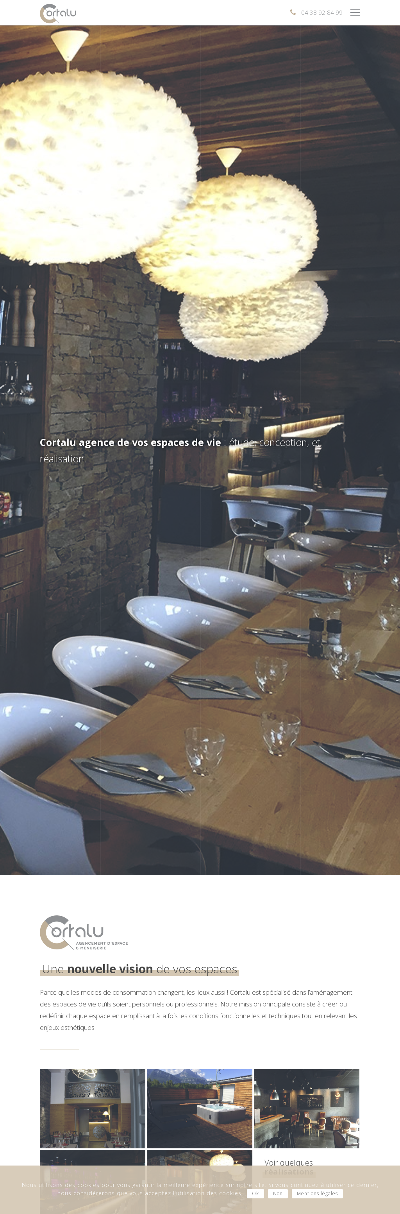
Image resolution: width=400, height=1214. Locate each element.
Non (278, 1193)
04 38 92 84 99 (322, 12)
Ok (255, 1193)
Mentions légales (317, 1193)
